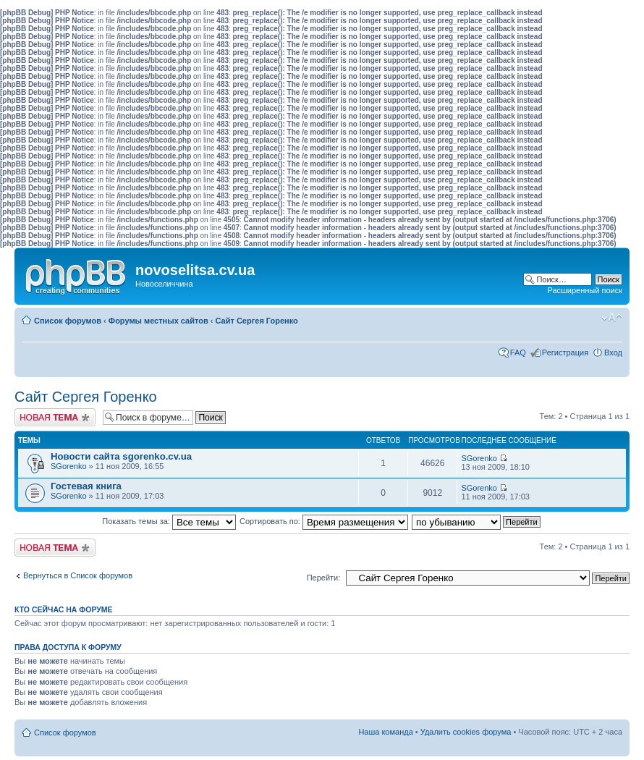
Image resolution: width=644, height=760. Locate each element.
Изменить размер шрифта (611, 317)
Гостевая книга (86, 486)
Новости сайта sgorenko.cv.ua (121, 456)
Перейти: (324, 577)
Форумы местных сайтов (158, 320)
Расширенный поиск (584, 290)
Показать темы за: (169, 521)
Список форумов (67, 320)
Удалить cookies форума (466, 731)
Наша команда (385, 731)
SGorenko (69, 466)
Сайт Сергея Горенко (257, 320)
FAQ (518, 352)
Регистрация (565, 352)
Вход (613, 352)
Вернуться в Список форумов (77, 575)
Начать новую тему (55, 417)
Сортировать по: (324, 521)
